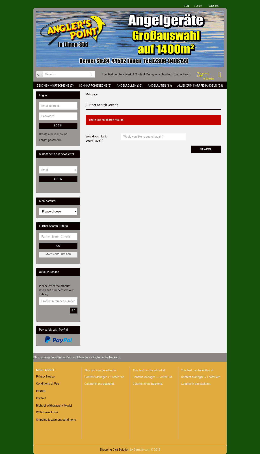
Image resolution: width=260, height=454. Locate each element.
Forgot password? (50, 140)
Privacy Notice (45, 376)
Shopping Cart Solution (114, 449)
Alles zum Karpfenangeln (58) (200, 85)
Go (58, 245)
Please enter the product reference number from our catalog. (56, 290)
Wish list (212, 5)
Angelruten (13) (160, 85)
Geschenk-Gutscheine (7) (55, 85)
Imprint (40, 390)
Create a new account (53, 134)
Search (206, 149)
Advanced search (58, 254)
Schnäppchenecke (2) (95, 85)
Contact (41, 398)
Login (198, 5)
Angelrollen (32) (129, 85)
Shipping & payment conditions (56, 419)
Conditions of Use (47, 383)
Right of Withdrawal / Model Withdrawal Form (54, 409)
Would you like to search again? (97, 138)
